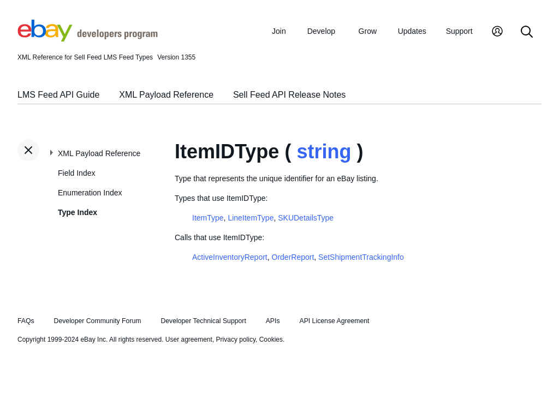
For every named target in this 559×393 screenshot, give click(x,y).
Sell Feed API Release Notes (289, 94)
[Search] (526, 32)
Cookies (271, 339)
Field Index (76, 173)
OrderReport (293, 257)
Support (459, 31)
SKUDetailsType (306, 217)
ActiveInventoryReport (229, 257)
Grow (368, 31)
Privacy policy (235, 339)
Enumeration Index (90, 192)
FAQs (25, 321)
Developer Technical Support (203, 321)
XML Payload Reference (166, 94)
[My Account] (497, 32)
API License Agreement (334, 321)
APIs (273, 321)
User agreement (188, 339)
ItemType (208, 217)
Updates (412, 31)
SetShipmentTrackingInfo (361, 257)
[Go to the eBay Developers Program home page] (87, 38)
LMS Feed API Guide (58, 94)
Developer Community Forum (97, 321)
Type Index (77, 212)
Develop (321, 31)
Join (279, 31)
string (323, 151)
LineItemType (250, 217)
